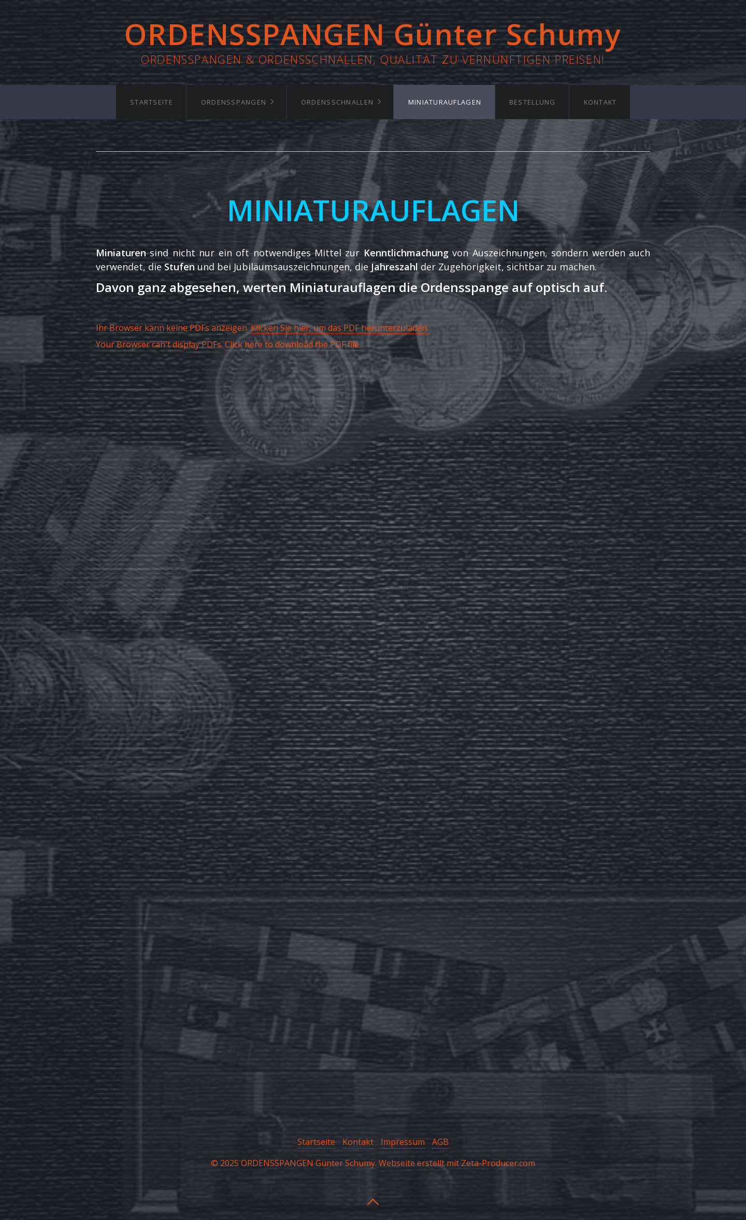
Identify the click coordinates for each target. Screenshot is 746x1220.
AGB (440, 1142)
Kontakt (600, 102)
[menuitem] (151, 102)
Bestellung (532, 102)
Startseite (151, 102)
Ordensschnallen (337, 102)
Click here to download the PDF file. (293, 344)
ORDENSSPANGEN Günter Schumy (372, 33)
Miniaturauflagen (444, 102)
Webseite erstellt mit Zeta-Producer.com (457, 1163)
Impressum (403, 1142)
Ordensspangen (234, 102)
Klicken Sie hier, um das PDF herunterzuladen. (339, 327)
